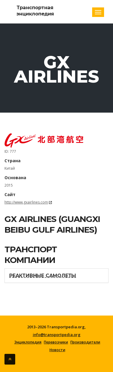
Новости (57, 350)
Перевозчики (56, 342)
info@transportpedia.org (57, 334)
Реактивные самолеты (42, 275)
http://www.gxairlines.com (26, 202)
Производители (85, 342)
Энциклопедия (27, 342)
